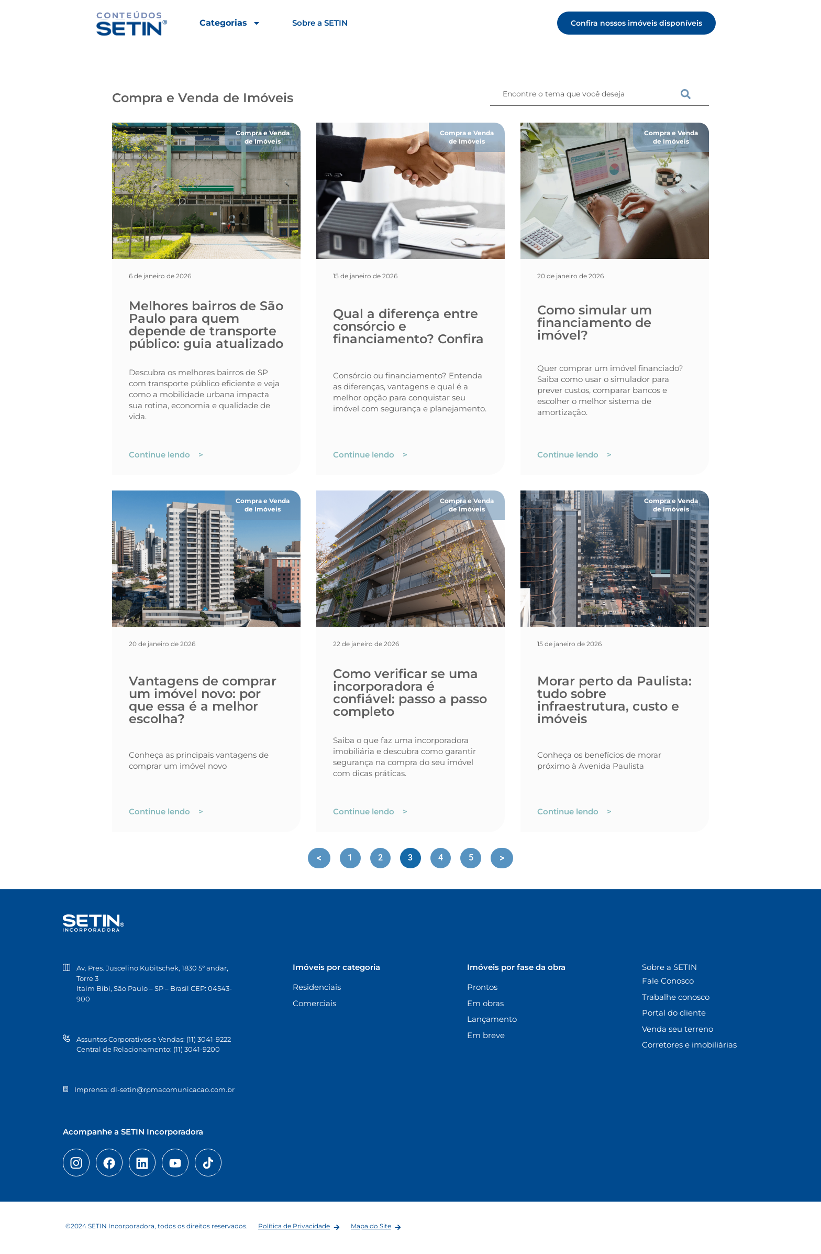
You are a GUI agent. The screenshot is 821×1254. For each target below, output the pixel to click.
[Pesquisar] (695, 94)
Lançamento (492, 1019)
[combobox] (585, 94)
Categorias (230, 23)
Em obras (485, 1003)
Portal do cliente (674, 1013)
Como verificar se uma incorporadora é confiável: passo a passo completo (410, 692)
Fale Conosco (668, 981)
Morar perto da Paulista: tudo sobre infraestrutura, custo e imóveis (614, 699)
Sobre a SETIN (320, 23)
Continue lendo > (166, 455)
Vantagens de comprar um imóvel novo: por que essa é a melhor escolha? (202, 699)
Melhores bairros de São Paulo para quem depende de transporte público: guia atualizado (206, 324)
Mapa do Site (371, 1226)
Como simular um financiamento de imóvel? (594, 322)
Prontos (482, 988)
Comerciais (314, 1003)
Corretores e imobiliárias (689, 1045)
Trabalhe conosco (675, 997)
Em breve (486, 1035)
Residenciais (317, 988)
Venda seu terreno (677, 1029)
